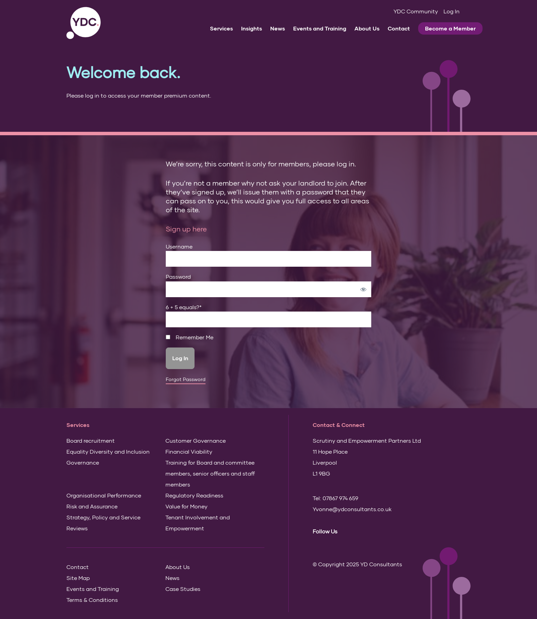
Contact (399, 28)
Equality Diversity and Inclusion (108, 451)
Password (178, 276)
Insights (251, 28)
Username (179, 246)
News (277, 28)
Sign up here (186, 229)
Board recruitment (90, 440)
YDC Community (416, 11)
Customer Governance (195, 440)
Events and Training (319, 28)
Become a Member (450, 28)
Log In (452, 11)
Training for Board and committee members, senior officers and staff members (210, 473)
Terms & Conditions (92, 599)
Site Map (78, 577)
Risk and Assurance (91, 506)
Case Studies (182, 588)
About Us (366, 28)
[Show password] (363, 289)
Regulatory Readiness (194, 495)
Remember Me (189, 337)
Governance (82, 462)
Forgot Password (185, 379)
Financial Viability (188, 451)
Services (221, 28)
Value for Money (186, 506)
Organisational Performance (103, 495)
